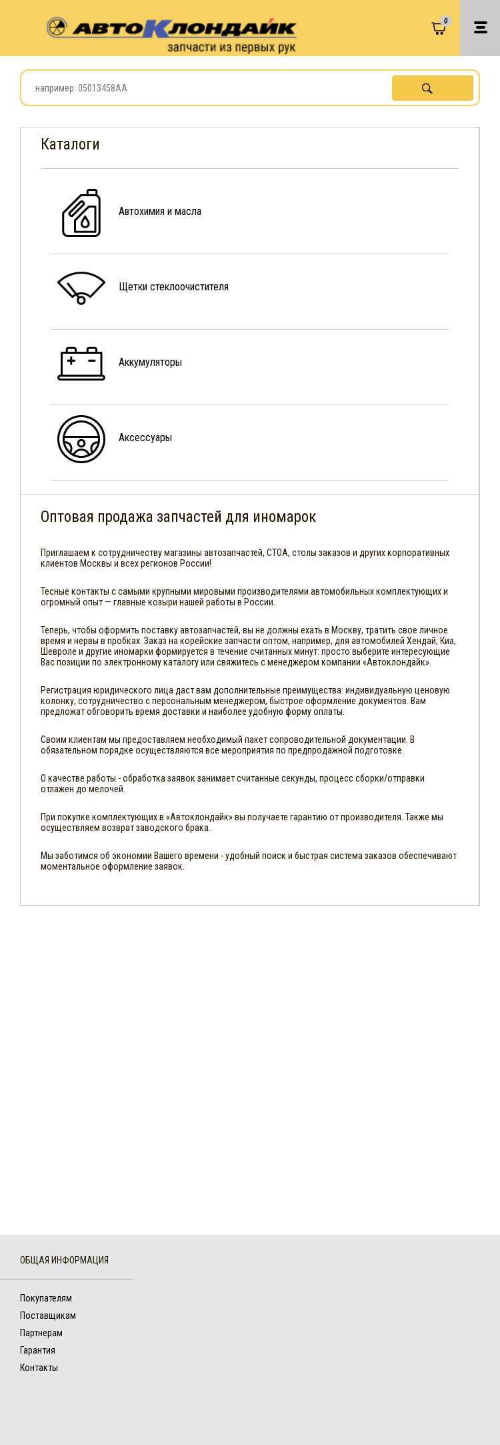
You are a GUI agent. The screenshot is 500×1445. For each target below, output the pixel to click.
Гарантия (37, 1350)
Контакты (39, 1367)
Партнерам (41, 1333)
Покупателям (46, 1298)
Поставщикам (48, 1315)
